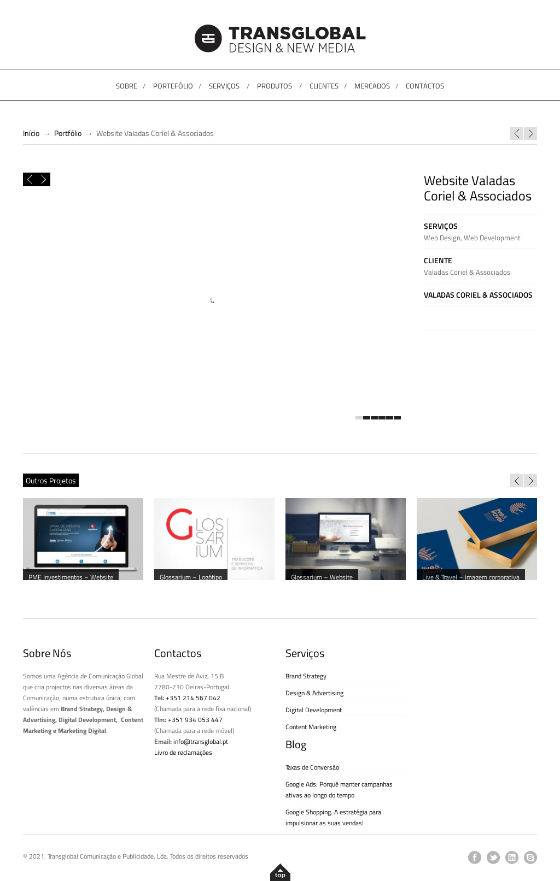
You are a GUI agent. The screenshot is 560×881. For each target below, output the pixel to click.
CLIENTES (324, 85)
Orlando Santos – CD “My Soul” (530, 133)
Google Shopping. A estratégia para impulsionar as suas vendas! (333, 817)
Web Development (492, 237)
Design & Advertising (314, 693)
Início (31, 133)
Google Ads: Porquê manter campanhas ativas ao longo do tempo (339, 789)
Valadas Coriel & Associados (467, 272)
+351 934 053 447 (195, 719)
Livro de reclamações (183, 752)
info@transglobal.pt (200, 741)
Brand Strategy (305, 676)
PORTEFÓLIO (173, 85)
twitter (493, 857)
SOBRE (126, 85)
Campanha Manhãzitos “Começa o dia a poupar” (516, 133)
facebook (474, 857)
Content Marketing (310, 727)
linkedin (511, 857)
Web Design (442, 237)
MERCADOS (372, 85)
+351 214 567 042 (193, 698)
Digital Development (313, 710)
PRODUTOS (274, 85)
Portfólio (67, 133)
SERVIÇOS (224, 85)
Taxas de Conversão (312, 767)
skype (530, 857)
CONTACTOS (425, 85)
